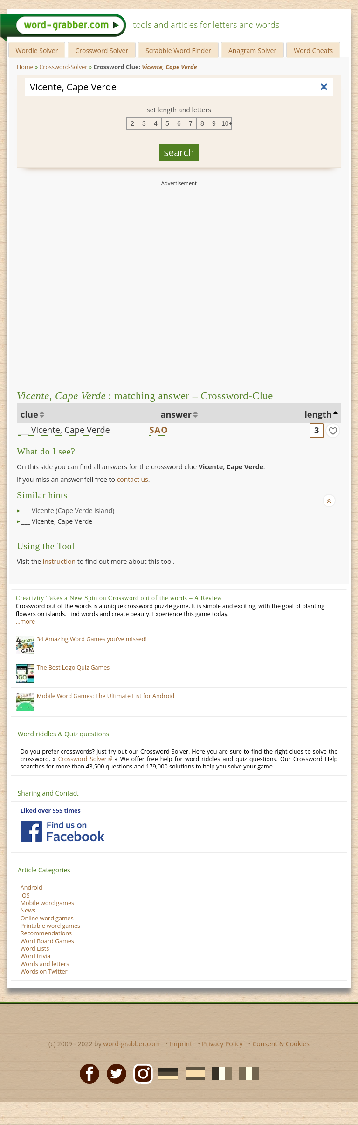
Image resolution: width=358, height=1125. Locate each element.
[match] (332, 430)
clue (29, 414)
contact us (132, 479)
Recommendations (46, 933)
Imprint (181, 1043)
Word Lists (35, 949)
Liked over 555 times (51, 811)
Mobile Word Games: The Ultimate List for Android (105, 696)
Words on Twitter (44, 971)
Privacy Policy (222, 1043)
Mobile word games (47, 903)
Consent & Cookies (281, 1043)
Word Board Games (47, 941)
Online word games (47, 918)
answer (176, 414)
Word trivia (36, 956)
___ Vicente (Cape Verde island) (67, 510)
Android (31, 888)
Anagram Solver (252, 50)
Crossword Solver (101, 50)
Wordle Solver (37, 50)
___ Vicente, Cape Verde (64, 429)
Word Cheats (313, 50)
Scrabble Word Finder (178, 50)
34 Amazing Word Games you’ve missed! (92, 639)
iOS (25, 895)
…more (25, 621)
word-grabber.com (131, 1043)
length (317, 414)
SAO (158, 429)
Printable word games (50, 926)
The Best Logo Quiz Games (73, 668)
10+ (226, 123)
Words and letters (45, 964)
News (28, 910)
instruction (59, 561)
